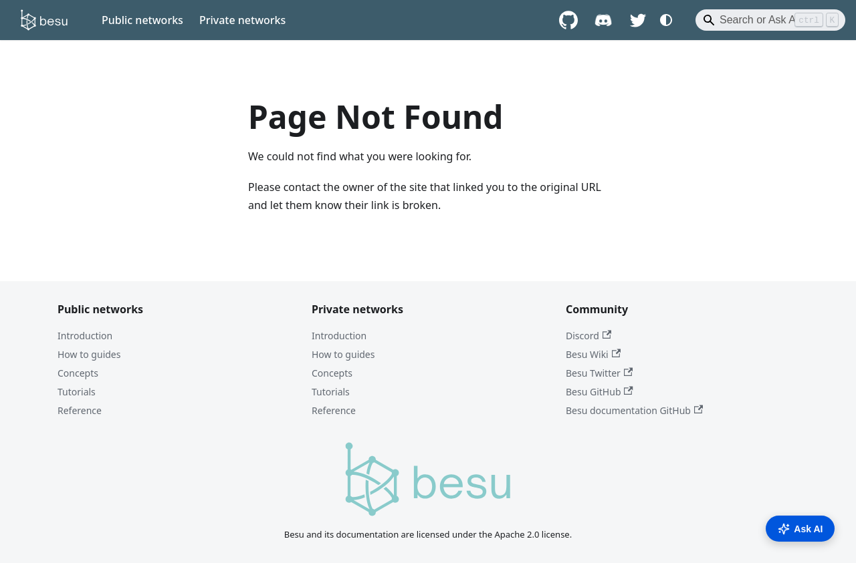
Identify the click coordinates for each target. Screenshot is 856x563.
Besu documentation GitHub (634, 410)
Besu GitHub (599, 391)
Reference (80, 410)
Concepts (78, 373)
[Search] (770, 20)
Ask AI (800, 529)
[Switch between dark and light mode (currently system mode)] (666, 20)
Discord (588, 335)
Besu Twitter (599, 373)
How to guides (89, 354)
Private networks (242, 20)
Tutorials (77, 391)
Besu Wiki (593, 354)
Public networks (142, 20)
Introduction (85, 335)
